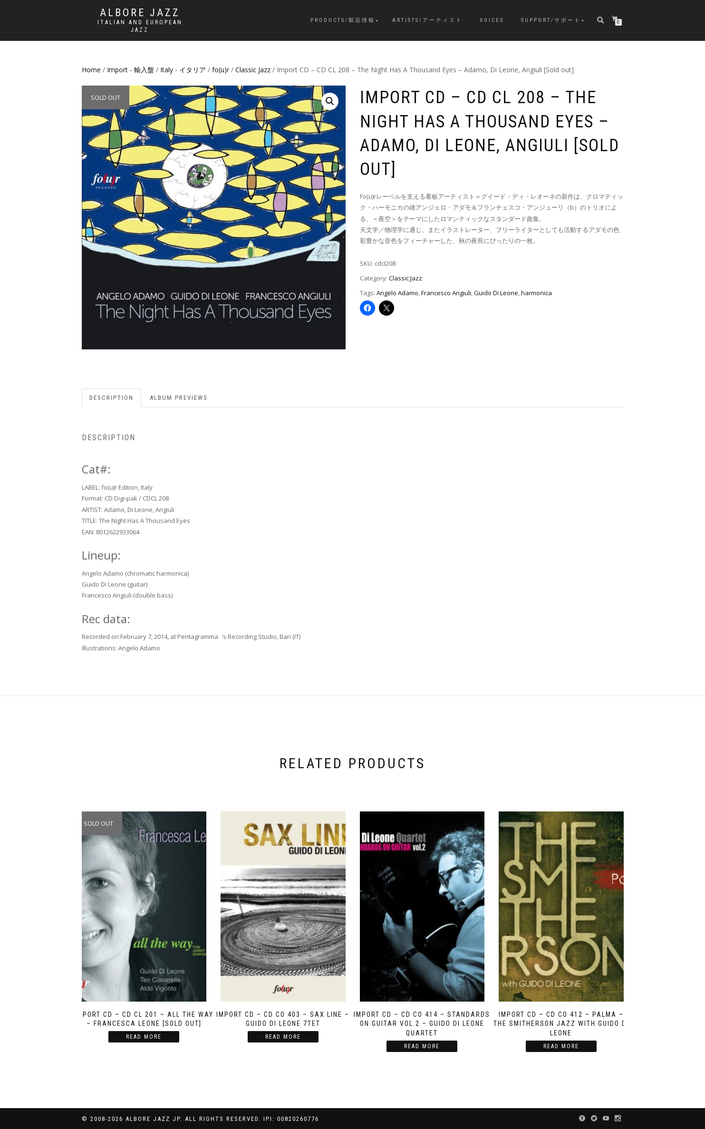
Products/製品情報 (342, 20)
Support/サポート (551, 20)
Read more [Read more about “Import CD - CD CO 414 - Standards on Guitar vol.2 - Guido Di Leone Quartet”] (422, 1046)
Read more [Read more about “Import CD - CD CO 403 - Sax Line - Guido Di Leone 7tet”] (283, 1036)
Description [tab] (111, 397)
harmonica (536, 293)
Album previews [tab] (179, 397)
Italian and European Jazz (140, 26)
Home (91, 69)
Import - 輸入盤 (130, 69)
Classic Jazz (252, 69)
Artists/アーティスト (427, 20)
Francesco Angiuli (446, 293)
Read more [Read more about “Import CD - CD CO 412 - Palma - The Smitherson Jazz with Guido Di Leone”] (561, 1046)
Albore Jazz (140, 13)
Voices (492, 20)
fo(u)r (220, 69)
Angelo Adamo (397, 293)
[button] (329, 101)
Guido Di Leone (496, 293)
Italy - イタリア (183, 69)
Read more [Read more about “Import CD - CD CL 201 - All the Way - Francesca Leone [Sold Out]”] (144, 1036)
